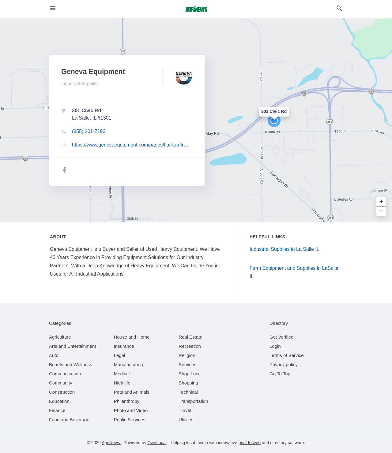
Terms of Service (287, 355)
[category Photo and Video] (131, 410)
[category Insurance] (124, 346)
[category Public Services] (129, 419)
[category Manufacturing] (128, 364)
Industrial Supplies (80, 83)
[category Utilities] (186, 419)
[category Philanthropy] (126, 401)
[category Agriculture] (60, 337)
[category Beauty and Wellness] (70, 364)
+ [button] (381, 202)
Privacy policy (284, 364)
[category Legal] (119, 355)
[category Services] (187, 364)
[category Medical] (122, 373)
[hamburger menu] (52, 8)
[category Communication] (65, 373)
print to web (250, 442)
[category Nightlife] (122, 382)
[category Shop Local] (190, 373)
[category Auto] (53, 355)
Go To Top (280, 373)
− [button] (381, 211)
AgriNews (111, 442)
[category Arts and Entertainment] (72, 346)
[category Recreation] (190, 346)
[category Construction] (62, 392)
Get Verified (281, 337)
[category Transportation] (193, 401)
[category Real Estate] (190, 337)
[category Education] (59, 401)
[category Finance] (57, 410)
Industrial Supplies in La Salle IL (284, 249)
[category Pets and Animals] (131, 392)
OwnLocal (156, 442)
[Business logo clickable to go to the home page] (196, 9)
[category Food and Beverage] (69, 419)
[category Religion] (187, 355)
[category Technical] (188, 392)
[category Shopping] (188, 382)
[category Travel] (185, 410)
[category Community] (60, 382)
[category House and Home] (132, 337)
